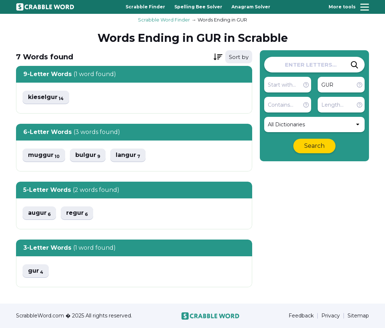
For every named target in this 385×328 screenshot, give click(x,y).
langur (128, 155)
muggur (44, 155)
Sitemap (358, 316)
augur (39, 213)
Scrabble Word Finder (164, 20)
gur (35, 271)
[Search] (354, 64)
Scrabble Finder (145, 6)
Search (314, 145)
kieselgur (46, 97)
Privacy (330, 316)
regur (77, 213)
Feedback (301, 316)
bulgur (87, 155)
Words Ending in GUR (222, 20)
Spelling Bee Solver (198, 6)
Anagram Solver (250, 6)
